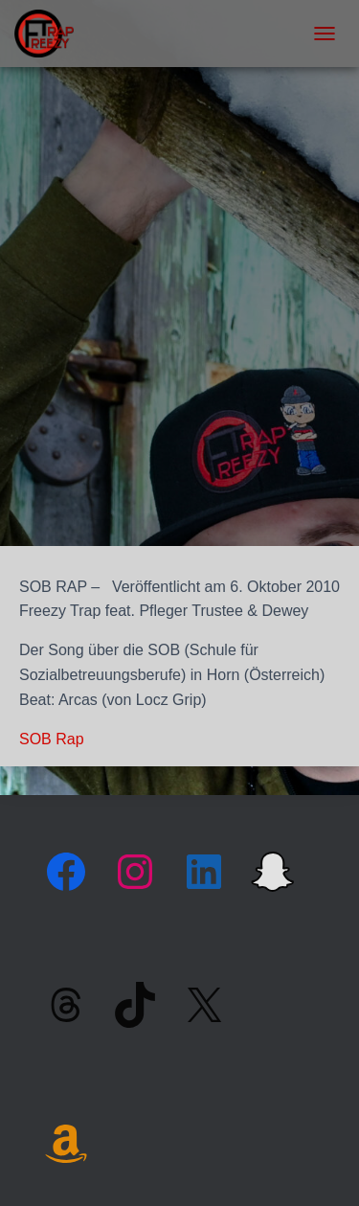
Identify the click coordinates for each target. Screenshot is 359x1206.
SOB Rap (51, 739)
